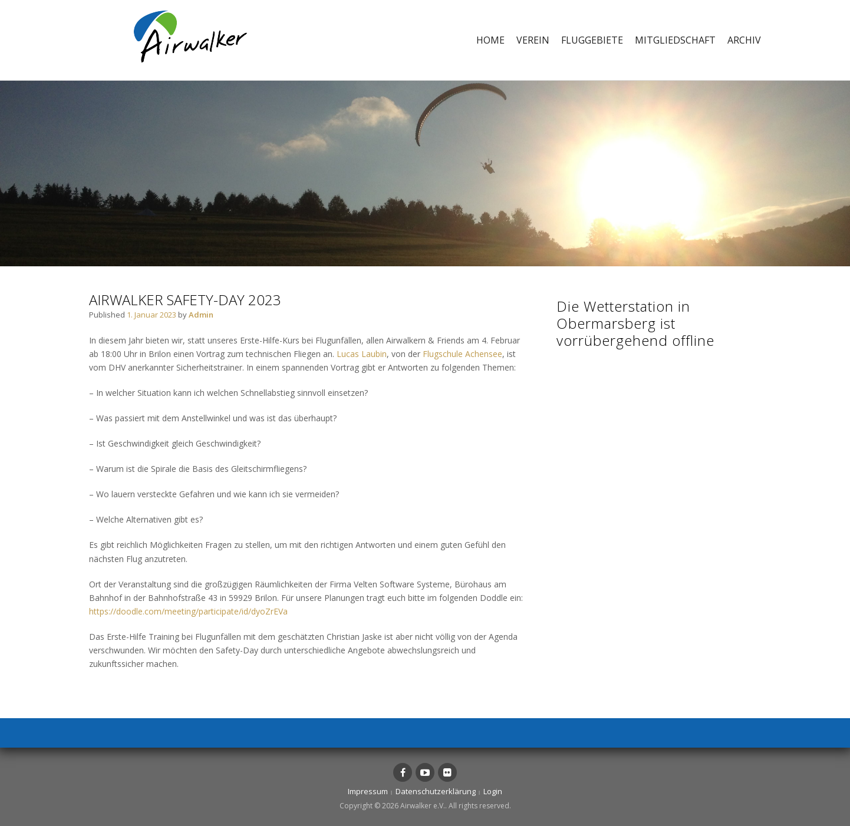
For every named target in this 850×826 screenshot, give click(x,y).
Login (492, 791)
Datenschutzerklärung (436, 791)
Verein (532, 40)
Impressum (368, 791)
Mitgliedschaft (675, 40)
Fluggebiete (592, 40)
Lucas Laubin (362, 353)
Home (490, 40)
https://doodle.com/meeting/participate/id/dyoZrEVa (188, 611)
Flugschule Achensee (462, 353)
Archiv (744, 40)
